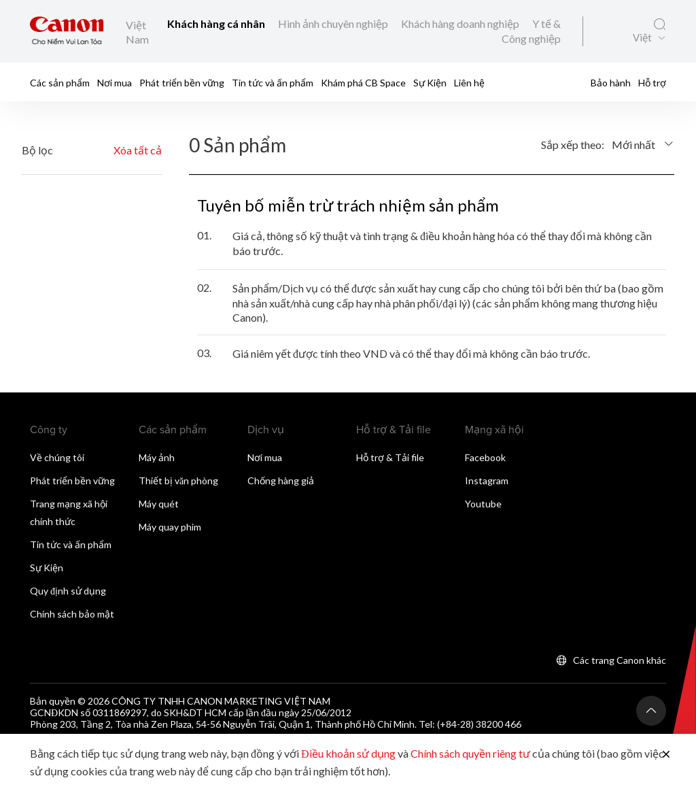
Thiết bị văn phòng (178, 480)
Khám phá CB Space (363, 82)
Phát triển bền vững (181, 82)
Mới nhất (633, 144)
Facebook (485, 457)
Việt (642, 38)
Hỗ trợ (652, 82)
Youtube (483, 503)
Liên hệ (469, 82)
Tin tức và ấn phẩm (272, 82)
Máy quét (159, 503)
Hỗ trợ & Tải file (390, 457)
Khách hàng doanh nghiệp (461, 23)
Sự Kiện (430, 82)
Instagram (486, 480)
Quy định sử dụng (68, 590)
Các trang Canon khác (619, 660)
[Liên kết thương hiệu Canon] (67, 31)
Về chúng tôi (57, 457)
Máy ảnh (157, 457)
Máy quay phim (170, 527)
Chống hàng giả (280, 480)
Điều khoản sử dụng (348, 753)
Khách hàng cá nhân (217, 23)
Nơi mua (114, 82)
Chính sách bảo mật (72, 614)
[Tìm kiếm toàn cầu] (659, 24)
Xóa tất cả (138, 150)
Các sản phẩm (60, 82)
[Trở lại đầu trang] (651, 711)
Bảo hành (611, 82)
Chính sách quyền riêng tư (470, 753)
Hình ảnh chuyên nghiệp (334, 23)
